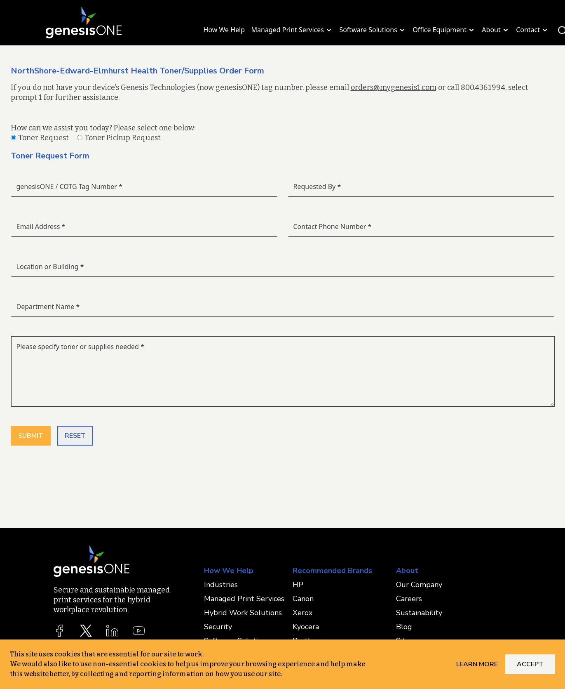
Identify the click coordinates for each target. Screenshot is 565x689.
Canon (303, 599)
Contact (532, 29)
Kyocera (306, 627)
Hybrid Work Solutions (243, 613)
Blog (404, 627)
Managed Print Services (292, 29)
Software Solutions (372, 29)
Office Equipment (444, 29)
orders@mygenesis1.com (393, 87)
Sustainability (419, 613)
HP (298, 585)
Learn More (477, 664)
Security (218, 627)
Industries (221, 585)
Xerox (302, 613)
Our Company (419, 585)
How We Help (224, 29)
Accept (530, 664)
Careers (409, 599)
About (495, 29)
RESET (75, 435)
